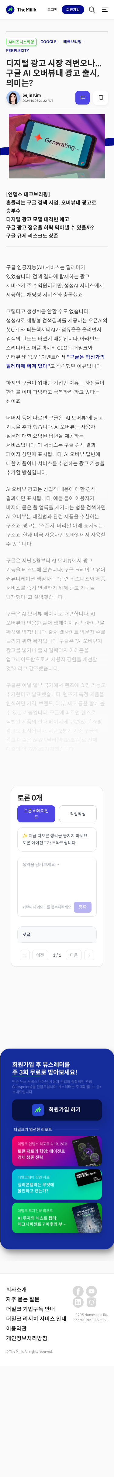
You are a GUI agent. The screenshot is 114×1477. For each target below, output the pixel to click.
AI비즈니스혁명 (21, 42)
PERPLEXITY (17, 50)
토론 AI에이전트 (36, 814)
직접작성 (78, 814)
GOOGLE (48, 41)
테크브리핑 (72, 41)
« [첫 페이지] (25, 955)
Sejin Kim (31, 95)
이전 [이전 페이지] (40, 955)
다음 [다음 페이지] (74, 955)
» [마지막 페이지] (89, 955)
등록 (83, 907)
